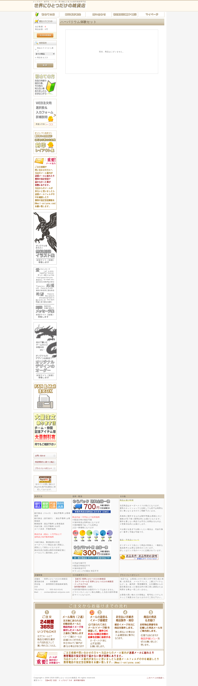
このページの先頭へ (155, 678)
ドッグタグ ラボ (65, 680)
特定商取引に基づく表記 (44, 462)
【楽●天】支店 (51, 680)
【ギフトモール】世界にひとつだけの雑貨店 (94, 581)
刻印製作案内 (80, 587)
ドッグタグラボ (81, 584)
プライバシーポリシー (43, 468)
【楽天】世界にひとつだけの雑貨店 (90, 579)
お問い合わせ (40, 456)
